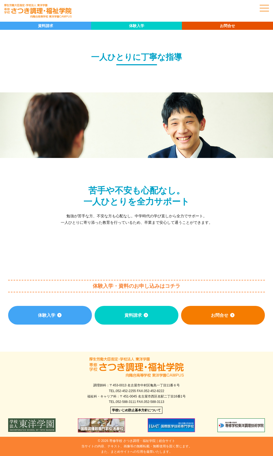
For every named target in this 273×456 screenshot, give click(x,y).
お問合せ (227, 26)
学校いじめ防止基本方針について (136, 410)
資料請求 (45, 26)
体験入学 (136, 26)
